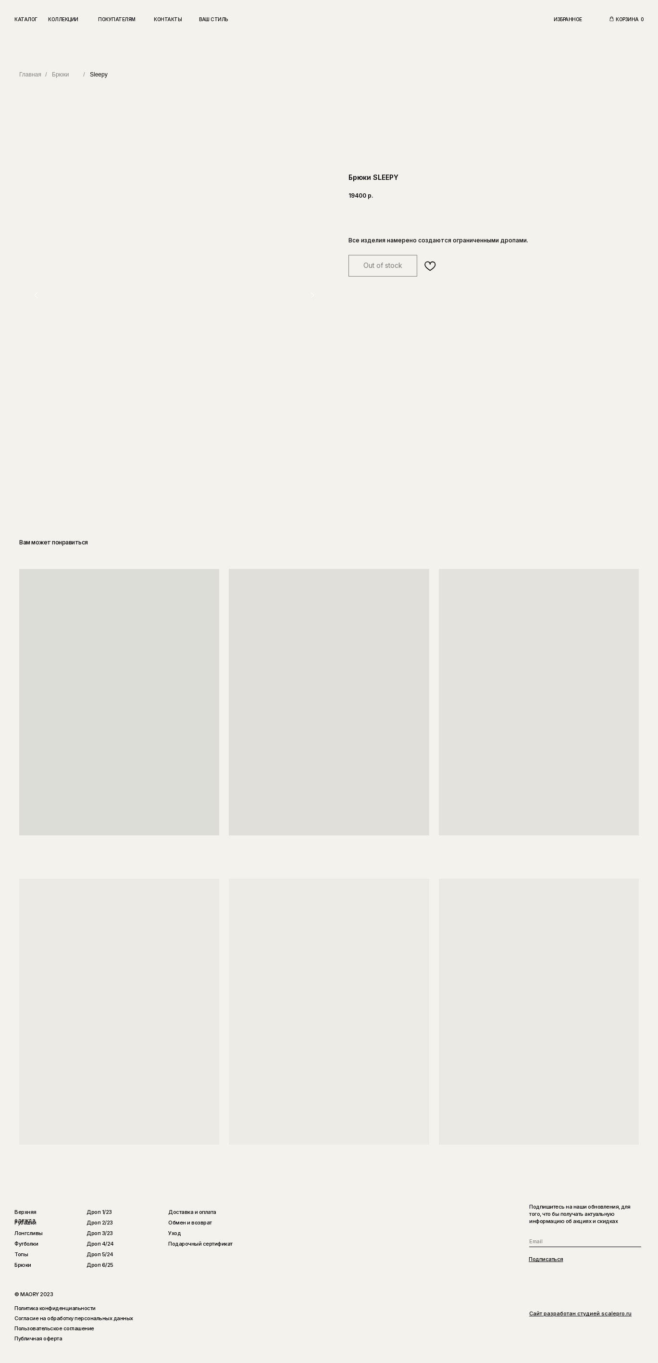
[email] (585, 1241)
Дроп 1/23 (99, 1212)
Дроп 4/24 (100, 1243)
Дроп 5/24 (100, 1254)
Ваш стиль (213, 19)
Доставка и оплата (192, 1212)
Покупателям (117, 19)
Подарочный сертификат (200, 1243)
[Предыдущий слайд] (36, 295)
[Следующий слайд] (312, 295)
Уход (174, 1233)
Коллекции (63, 19)
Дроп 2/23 (100, 1222)
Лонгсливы (28, 1233)
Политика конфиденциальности (55, 1308)
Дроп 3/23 (100, 1233)
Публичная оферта (38, 1338)
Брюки (60, 74)
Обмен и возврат (190, 1222)
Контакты (168, 19)
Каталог (25, 19)
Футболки (26, 1243)
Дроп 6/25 (100, 1265)
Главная (30, 74)
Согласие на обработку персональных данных (73, 1318)
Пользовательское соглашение (54, 1328)
